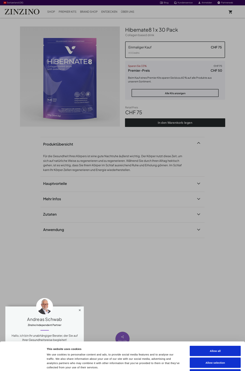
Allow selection (215, 335)
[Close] (79, 309)
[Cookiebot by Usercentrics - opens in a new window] (23, 364)
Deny (215, 347)
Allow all (215, 324)
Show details (201, 363)
